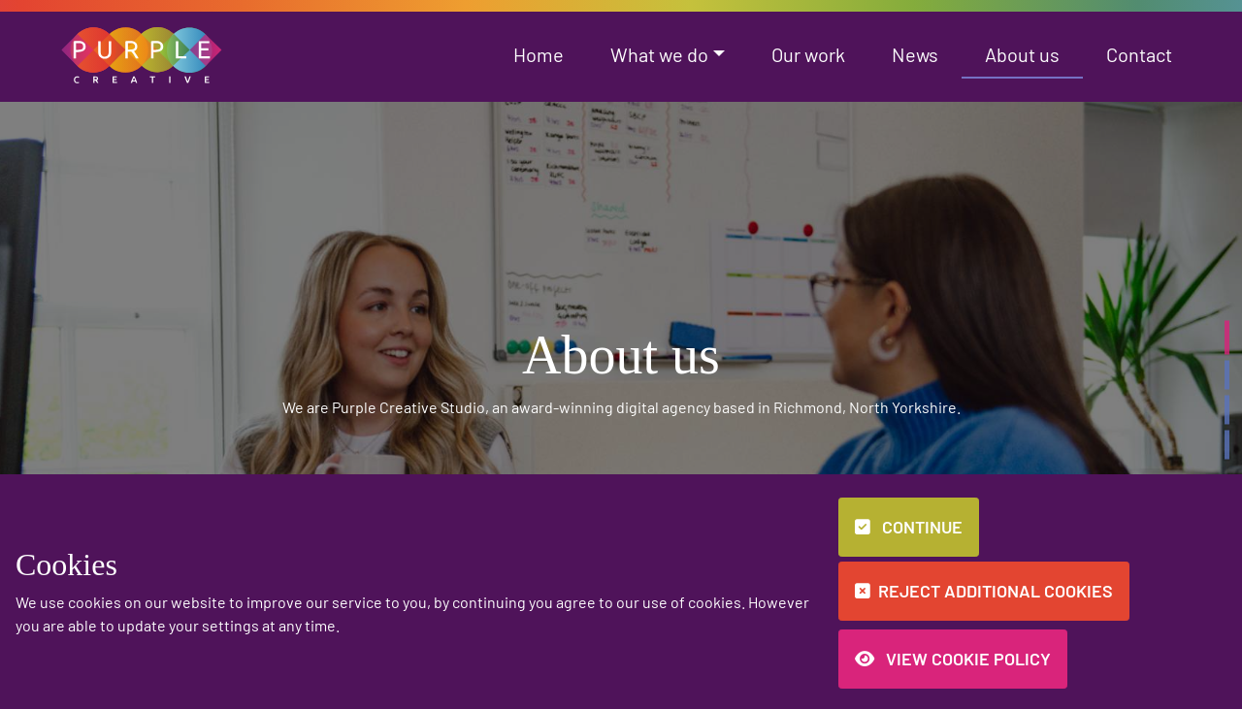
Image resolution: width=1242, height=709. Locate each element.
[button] (142, 53)
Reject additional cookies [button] (984, 590)
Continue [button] (909, 526)
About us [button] (1022, 54)
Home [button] (538, 54)
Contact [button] (1139, 54)
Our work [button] (808, 54)
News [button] (915, 54)
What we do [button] (659, 54)
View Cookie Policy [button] (953, 658)
